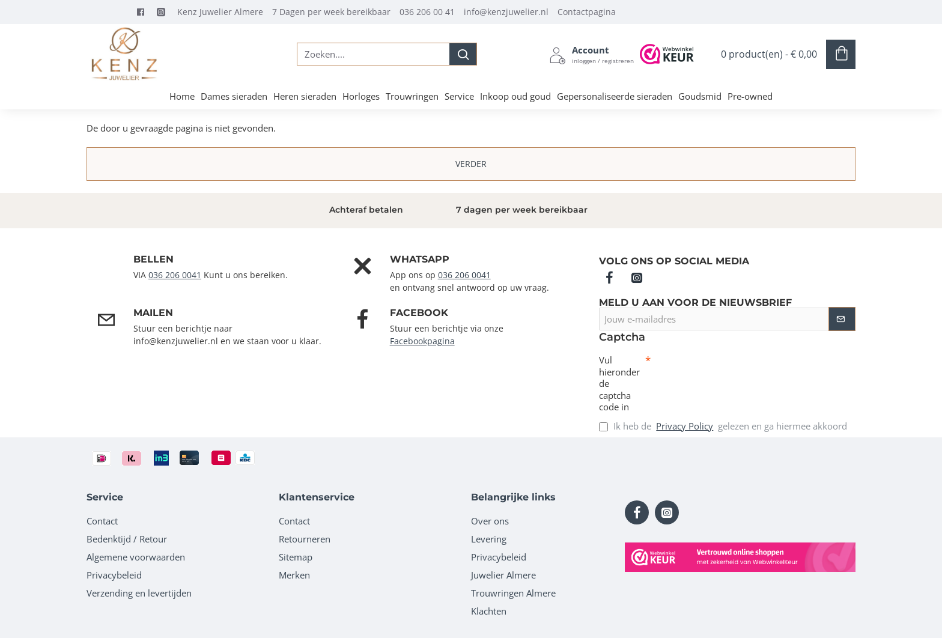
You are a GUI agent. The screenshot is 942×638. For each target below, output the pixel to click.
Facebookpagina (422, 341)
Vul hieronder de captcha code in (619, 383)
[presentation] (735, 376)
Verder (471, 163)
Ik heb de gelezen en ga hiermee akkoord (723, 426)
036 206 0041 (174, 275)
